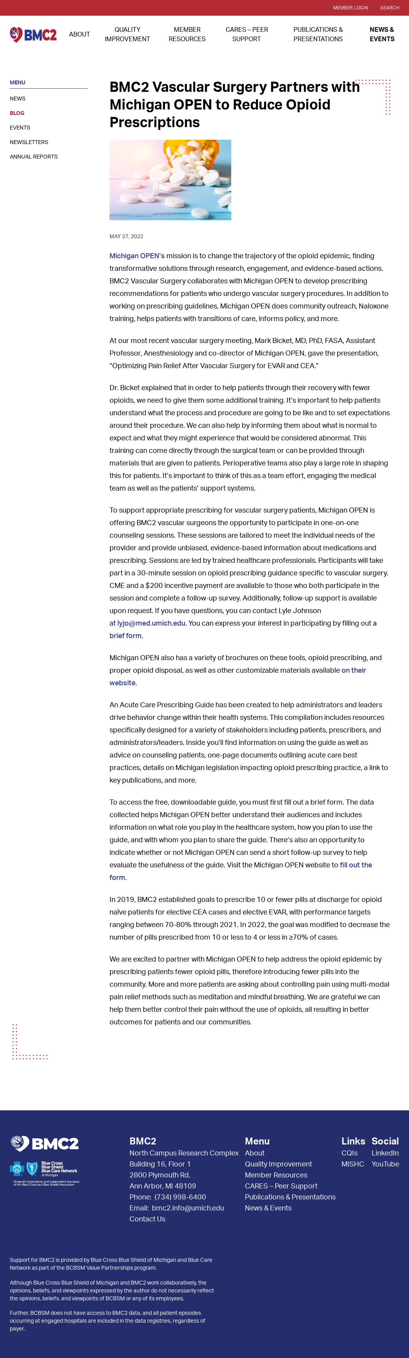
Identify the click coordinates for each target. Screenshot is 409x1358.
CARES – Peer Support (281, 1186)
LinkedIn (385, 1153)
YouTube (385, 1164)
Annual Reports (34, 157)
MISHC (352, 1164)
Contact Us (147, 1219)
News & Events (268, 1208)
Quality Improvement (278, 1164)
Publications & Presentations (290, 1197)
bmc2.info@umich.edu (188, 1208)
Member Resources (276, 1175)
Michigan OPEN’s (137, 256)
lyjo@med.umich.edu (151, 623)
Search (389, 7)
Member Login (350, 7)
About (79, 34)
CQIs (349, 1153)
